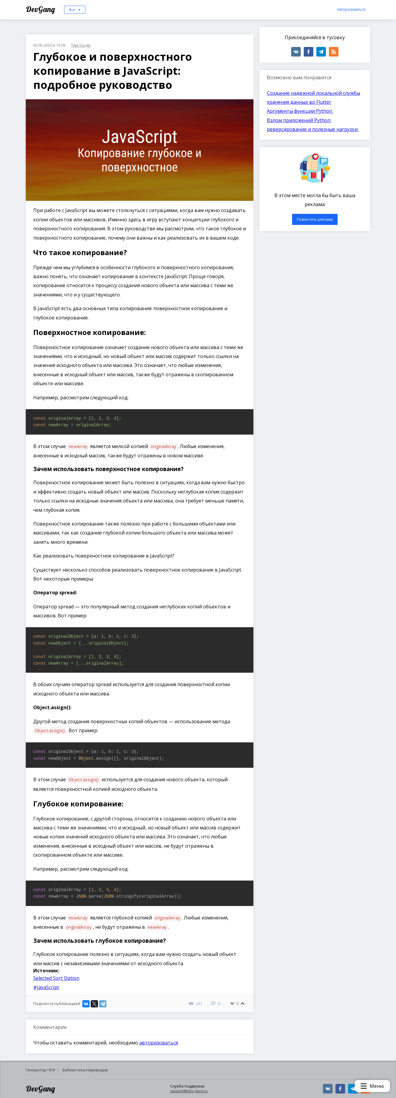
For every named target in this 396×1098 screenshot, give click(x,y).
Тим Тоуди (80, 45)
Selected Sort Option (56, 978)
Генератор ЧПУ (40, 1070)
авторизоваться (158, 1042)
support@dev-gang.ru (189, 1091)
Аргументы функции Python (300, 111)
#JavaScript (46, 987)
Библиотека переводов (85, 1070)
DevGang (41, 9)
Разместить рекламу (315, 219)
